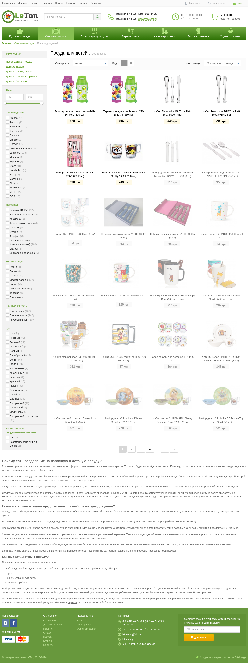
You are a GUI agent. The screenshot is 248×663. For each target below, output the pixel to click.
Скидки (59, 3)
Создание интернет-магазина (217, 657)
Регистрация (84, 624)
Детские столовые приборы (22, 76)
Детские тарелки (15, 66)
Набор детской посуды (19, 61)
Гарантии (47, 3)
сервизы (72, 602)
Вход (79, 620)
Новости (70, 3)
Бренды (83, 3)
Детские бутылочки (17, 81)
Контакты (96, 3)
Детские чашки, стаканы (20, 71)
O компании (8, 3)
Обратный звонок (86, 629)
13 (164, 449)
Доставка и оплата (28, 3)
